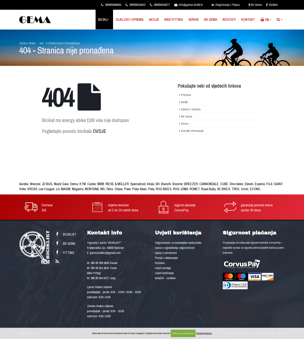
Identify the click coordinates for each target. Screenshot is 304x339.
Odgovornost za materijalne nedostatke (178, 243)
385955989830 (111, 5)
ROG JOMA (180, 188)
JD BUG (47, 183)
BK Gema (255, 5)
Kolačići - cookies (165, 278)
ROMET (195, 188)
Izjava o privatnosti (166, 253)
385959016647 (135, 5)
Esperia (260, 183)
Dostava (160, 263)
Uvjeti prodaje (163, 268)
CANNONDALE (209, 183)
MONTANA (92, 188)
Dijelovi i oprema (129, 19)
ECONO (255, 188)
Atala (150, 183)
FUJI (269, 183)
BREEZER (191, 183)
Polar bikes (139, 188)
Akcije (154, 19)
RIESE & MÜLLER (117, 183)
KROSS (32, 188)
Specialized (138, 183)
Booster (178, 183)
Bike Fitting (173, 19)
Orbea (119, 188)
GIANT (278, 183)
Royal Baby (208, 188)
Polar (127, 188)
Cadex (91, 183)
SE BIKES (223, 188)
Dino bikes (236, 183)
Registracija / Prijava (226, 5)
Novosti (229, 19)
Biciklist (272, 5)
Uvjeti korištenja (164, 273)
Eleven (249, 183)
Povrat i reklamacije (166, 258)
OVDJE (99, 131)
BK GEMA (64, 243)
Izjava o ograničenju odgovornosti (175, 248)
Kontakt (248, 19)
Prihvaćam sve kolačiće (183, 333)
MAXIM (65, 188)
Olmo (109, 188)
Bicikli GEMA (27, 43)
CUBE (224, 183)
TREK (235, 188)
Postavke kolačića (204, 333)
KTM (82, 183)
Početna (186, 95)
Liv (58, 188)
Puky (151, 188)
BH (158, 183)
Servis (193, 19)
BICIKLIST (64, 234)
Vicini (244, 188)
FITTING (63, 252)
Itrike (22, 188)
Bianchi (166, 183)
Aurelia (23, 183)
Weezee (35, 183)
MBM (100, 183)
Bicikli (103, 19)
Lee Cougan (46, 188)
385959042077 (160, 5)
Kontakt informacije (192, 131)
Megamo (77, 188)
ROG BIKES (163, 188)
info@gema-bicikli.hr (188, 5)
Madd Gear (61, 183)
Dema (74, 183)
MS (102, 188)
